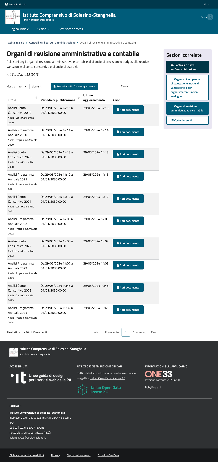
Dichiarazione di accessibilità (26, 455)
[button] (207, 4)
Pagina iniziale (15, 42)
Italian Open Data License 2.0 (107, 378)
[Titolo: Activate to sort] (23, 97)
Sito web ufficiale (15, 4)
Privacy (55, 455)
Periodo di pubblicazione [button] (58, 100)
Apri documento (128, 110)
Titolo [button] (12, 100)
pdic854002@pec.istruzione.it (27, 437)
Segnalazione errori (79, 455)
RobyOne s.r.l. (153, 387)
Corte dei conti (181, 120)
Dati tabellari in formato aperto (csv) (74, 86)
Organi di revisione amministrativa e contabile (190, 108)
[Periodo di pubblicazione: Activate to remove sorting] (60, 97)
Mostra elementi (24, 86)
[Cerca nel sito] (208, 17)
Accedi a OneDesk (108, 455)
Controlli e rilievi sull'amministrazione (52, 42)
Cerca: (124, 86)
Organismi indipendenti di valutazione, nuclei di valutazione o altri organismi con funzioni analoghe (187, 87)
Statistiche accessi (71, 28)
